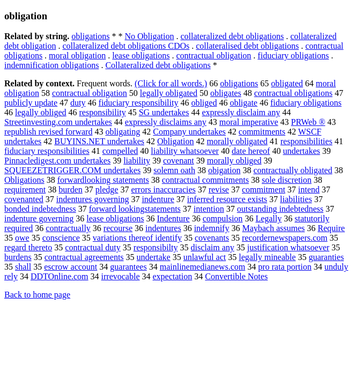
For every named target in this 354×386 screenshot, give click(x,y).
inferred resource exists (227, 199)
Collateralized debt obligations (157, 65)
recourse (118, 228)
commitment (263, 189)
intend (309, 189)
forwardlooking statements (103, 179)
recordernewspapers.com (284, 237)
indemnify (212, 228)
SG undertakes (164, 112)
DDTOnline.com (59, 276)
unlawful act (204, 257)
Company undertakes (189, 131)
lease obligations (140, 55)
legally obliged (41, 112)
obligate (243, 102)
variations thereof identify (137, 237)
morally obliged (234, 160)
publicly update (30, 102)
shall (23, 266)
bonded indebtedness (40, 208)
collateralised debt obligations (247, 45)
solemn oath (174, 170)
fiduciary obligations (293, 55)
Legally (268, 218)
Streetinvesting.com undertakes (58, 122)
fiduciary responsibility (139, 102)
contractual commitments (205, 179)
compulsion (223, 218)
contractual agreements (84, 257)
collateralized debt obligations (232, 36)
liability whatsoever (185, 150)
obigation (224, 170)
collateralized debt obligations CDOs (125, 45)
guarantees (128, 266)
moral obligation (77, 55)
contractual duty (93, 247)
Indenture (173, 218)
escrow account (70, 266)
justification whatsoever (288, 247)
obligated (287, 83)
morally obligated (236, 141)
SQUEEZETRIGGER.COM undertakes (72, 170)
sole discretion (287, 179)
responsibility (102, 112)
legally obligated (168, 93)
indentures (163, 228)
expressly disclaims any (165, 122)
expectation (173, 276)
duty (77, 102)
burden (70, 189)
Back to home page (37, 294)
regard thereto (28, 247)
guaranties (326, 257)
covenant (178, 160)
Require (331, 228)
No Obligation (149, 36)
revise (219, 189)
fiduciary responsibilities (47, 150)
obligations (90, 36)
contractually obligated (292, 170)
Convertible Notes (236, 276)
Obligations (24, 179)
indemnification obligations (51, 65)
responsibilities (307, 141)
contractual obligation (213, 55)
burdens (18, 257)
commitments (262, 131)
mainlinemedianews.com (203, 266)
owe (22, 237)
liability (136, 160)
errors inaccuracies (163, 189)
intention (209, 208)
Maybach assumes (273, 228)
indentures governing (92, 199)
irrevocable (120, 276)
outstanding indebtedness (280, 208)
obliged (204, 102)
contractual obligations (293, 93)
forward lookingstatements (135, 208)
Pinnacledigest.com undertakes (57, 160)
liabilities (296, 199)
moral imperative (248, 122)
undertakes (301, 150)
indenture (158, 199)
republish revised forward (48, 131)
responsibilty (156, 247)
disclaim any (212, 247)
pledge (107, 189)
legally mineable (267, 257)
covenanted (23, 199)
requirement (25, 189)
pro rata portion (285, 266)
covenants (212, 237)
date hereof (251, 150)
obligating (122, 131)
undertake (154, 257)
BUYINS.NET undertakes (99, 141)
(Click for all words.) (171, 83)
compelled (120, 150)
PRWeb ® (308, 122)
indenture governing (38, 218)
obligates (225, 93)
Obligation (175, 141)
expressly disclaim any (241, 112)
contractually (68, 228)
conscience (61, 237)
